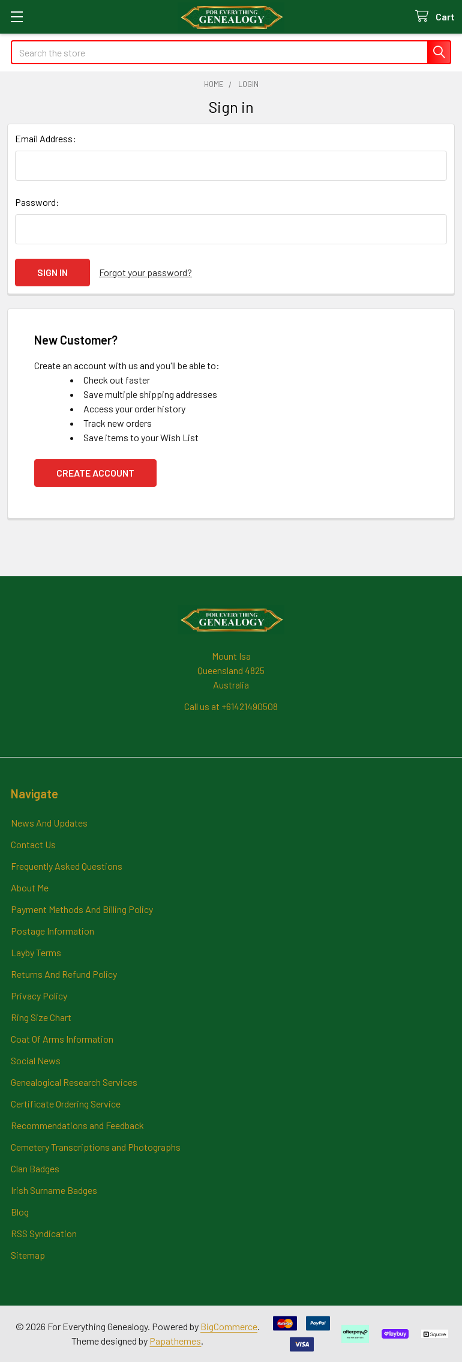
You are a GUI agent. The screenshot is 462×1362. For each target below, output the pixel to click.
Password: (37, 202)
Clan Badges (35, 1168)
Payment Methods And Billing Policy (82, 909)
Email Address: (45, 138)
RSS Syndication (44, 1233)
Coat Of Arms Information (62, 1038)
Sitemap (28, 1255)
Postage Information (52, 930)
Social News (36, 1060)
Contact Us (33, 844)
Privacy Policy (39, 995)
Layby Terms (36, 952)
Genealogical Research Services (74, 1082)
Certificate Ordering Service (66, 1103)
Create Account (95, 472)
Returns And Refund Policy (64, 974)
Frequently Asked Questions (66, 866)
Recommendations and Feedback (77, 1125)
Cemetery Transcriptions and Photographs (96, 1147)
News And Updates (49, 822)
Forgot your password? (145, 272)
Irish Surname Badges (54, 1190)
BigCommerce (228, 1326)
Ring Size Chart (41, 1017)
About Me (30, 887)
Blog (20, 1211)
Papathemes (175, 1340)
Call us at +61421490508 (231, 706)
